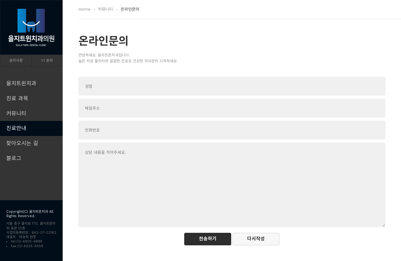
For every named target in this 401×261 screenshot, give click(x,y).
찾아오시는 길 (22, 143)
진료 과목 (17, 98)
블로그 (13, 158)
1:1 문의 (47, 60)
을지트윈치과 (21, 83)
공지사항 (16, 60)
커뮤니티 (16, 113)
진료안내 (16, 128)
